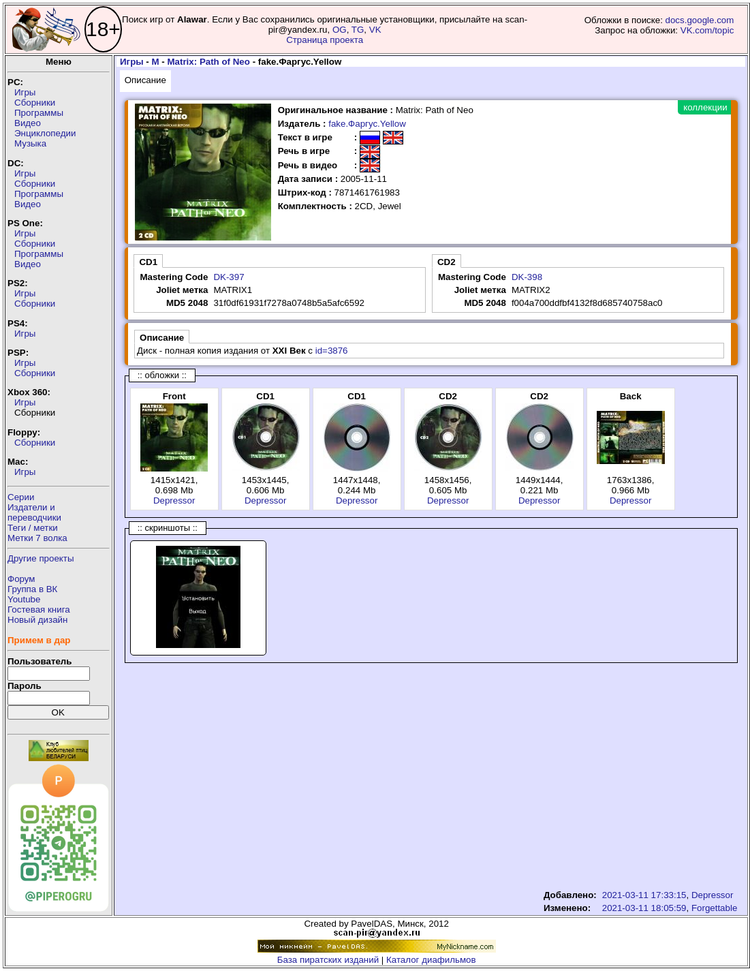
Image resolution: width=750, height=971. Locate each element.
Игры (24, 92)
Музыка (30, 143)
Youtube (23, 599)
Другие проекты (40, 558)
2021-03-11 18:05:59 (644, 908)
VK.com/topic (707, 30)
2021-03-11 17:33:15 (644, 895)
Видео (27, 123)
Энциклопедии (45, 133)
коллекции (705, 107)
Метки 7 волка (37, 538)
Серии (20, 497)
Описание (145, 80)
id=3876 (331, 350)
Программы (38, 113)
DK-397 (228, 277)
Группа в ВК (32, 589)
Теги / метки (32, 528)
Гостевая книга (38, 609)
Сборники (34, 102)
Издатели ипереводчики (34, 512)
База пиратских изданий (328, 960)
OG (339, 30)
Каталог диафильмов (431, 960)
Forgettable (714, 908)
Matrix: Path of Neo (208, 62)
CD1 (148, 262)
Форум (21, 579)
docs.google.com (700, 20)
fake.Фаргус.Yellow (367, 124)
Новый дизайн (37, 620)
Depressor (174, 500)
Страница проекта (324, 40)
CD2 (446, 262)
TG (357, 30)
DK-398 (527, 277)
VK (375, 30)
